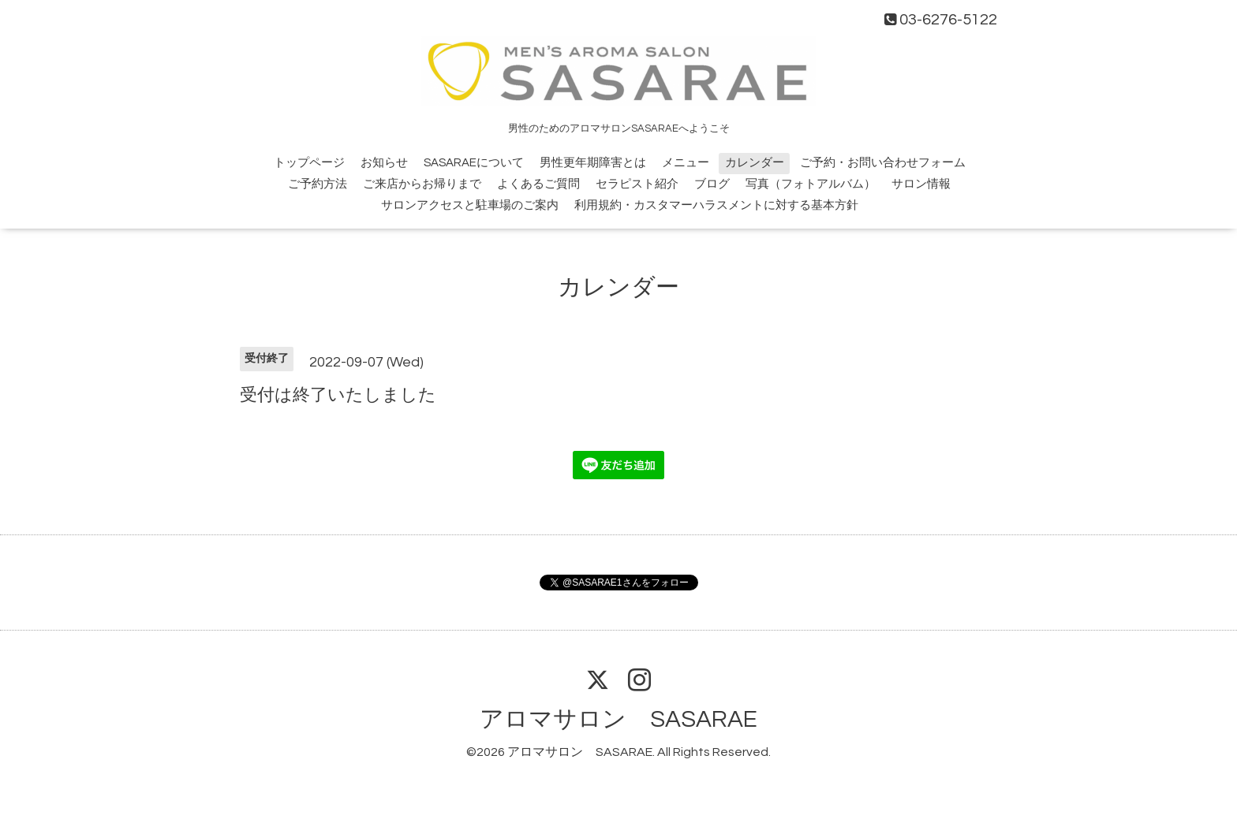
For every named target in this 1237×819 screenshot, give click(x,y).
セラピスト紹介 (637, 184)
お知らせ (384, 163)
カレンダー (754, 163)
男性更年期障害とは (593, 163)
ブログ (712, 184)
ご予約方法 (317, 184)
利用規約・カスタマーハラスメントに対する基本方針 (716, 205)
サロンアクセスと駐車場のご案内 (470, 205)
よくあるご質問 (538, 184)
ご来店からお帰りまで (422, 184)
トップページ (309, 163)
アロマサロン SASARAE (618, 719)
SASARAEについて (474, 163)
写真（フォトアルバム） (811, 184)
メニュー (685, 163)
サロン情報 (921, 184)
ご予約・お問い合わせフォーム (883, 163)
